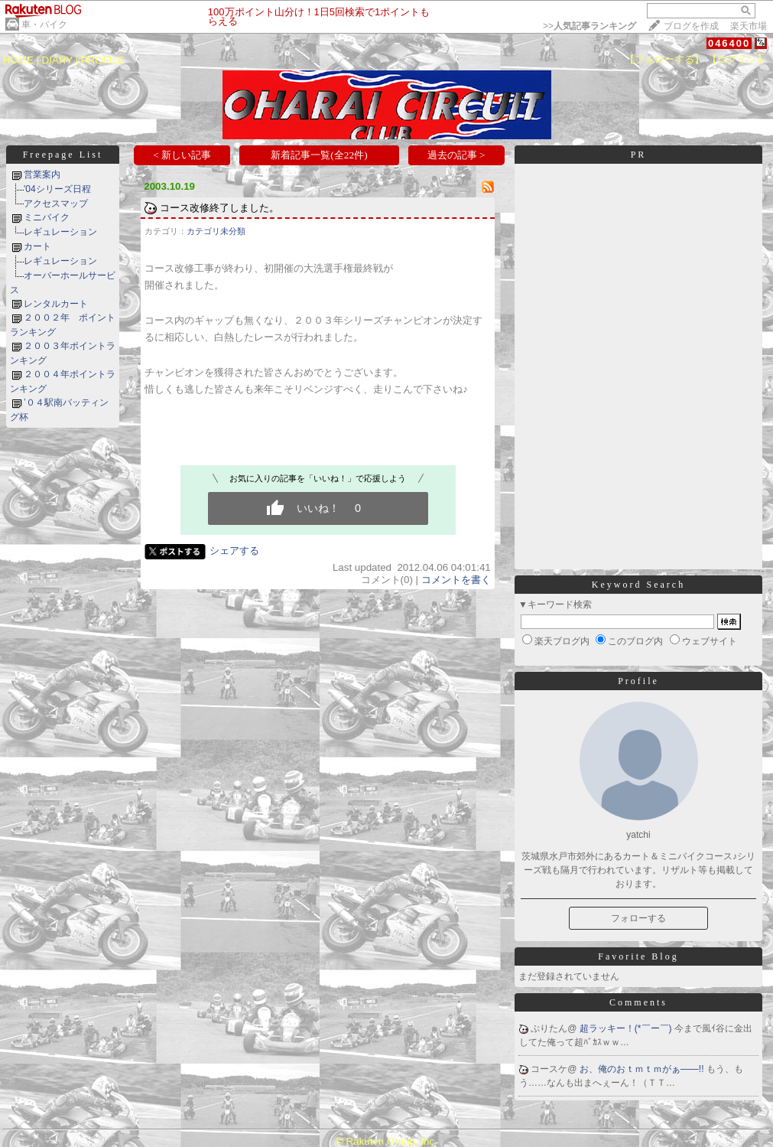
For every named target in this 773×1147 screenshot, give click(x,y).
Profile (638, 681)
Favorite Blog (638, 956)
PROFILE (103, 60)
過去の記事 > (456, 155)
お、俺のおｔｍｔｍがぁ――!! (643, 1069)
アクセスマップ (56, 203)
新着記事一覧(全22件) (319, 155)
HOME (18, 60)
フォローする (638, 918)
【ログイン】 (737, 59)
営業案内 (42, 174)
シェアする (234, 550)
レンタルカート (56, 303)
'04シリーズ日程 (57, 189)
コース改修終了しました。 (219, 207)
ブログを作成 (691, 26)
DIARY (57, 60)
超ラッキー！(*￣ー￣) (627, 1028)
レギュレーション (60, 231)
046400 (729, 43)
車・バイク (44, 24)
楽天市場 (748, 26)
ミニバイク (47, 217)
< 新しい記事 (182, 155)
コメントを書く (456, 579)
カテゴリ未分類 (216, 231)
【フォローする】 (664, 59)
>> (589, 26)
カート (37, 246)
